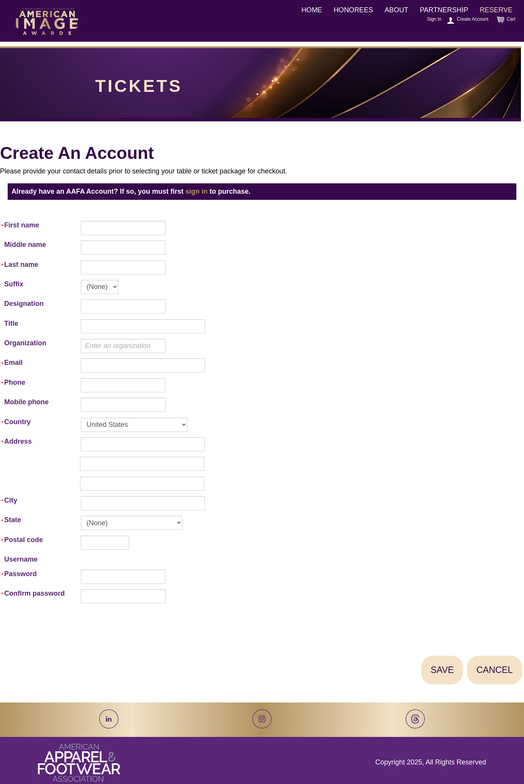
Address (18, 441)
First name (21, 225)
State (12, 520)
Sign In (434, 19)
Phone (14, 382)
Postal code (23, 540)
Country (17, 422)
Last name (21, 264)
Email (13, 362)
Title (11, 323)
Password (20, 574)
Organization (25, 343)
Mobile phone (26, 402)
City (10, 500)
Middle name (25, 244)
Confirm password (34, 593)
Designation (24, 303)
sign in (196, 191)
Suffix (13, 284)
